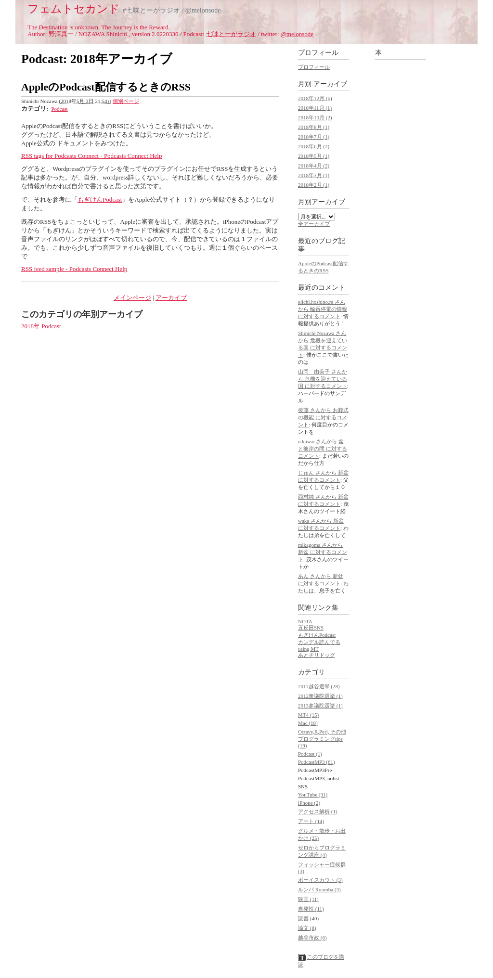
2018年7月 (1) (313, 137)
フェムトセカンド (73, 8)
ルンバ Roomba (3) (319, 889)
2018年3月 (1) (313, 175)
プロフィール (314, 67)
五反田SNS (311, 628)
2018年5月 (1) (313, 156)
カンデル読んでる (319, 642)
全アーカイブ (314, 224)
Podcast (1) (310, 754)
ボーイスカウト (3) (320, 880)
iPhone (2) (309, 803)
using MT (308, 649)
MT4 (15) (308, 715)
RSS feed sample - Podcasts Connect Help (74, 268)
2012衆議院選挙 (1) (320, 696)
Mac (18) (308, 723)
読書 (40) (308, 918)
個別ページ (126, 101)
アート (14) (311, 821)
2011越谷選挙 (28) (319, 686)
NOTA (305, 621)
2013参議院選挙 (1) (320, 705)
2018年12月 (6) (315, 98)
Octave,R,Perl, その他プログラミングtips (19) (322, 738)
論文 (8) (307, 928)
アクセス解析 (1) (317, 811)
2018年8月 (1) (313, 127)
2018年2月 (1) (313, 185)
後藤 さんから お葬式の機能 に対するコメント (323, 417)
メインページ (132, 297)
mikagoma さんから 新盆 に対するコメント (322, 552)
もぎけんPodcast (100, 199)
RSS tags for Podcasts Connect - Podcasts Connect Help (91, 155)
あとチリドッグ (316, 655)
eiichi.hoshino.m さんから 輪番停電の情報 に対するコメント (322, 309)
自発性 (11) (311, 909)
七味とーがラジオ (231, 34)
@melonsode (297, 34)
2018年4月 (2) (313, 165)
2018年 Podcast (41, 326)
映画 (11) (308, 899)
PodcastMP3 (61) (316, 762)
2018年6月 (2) (313, 146)
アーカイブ (171, 297)
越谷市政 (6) (312, 937)
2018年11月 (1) (315, 108)
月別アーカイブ (321, 202)
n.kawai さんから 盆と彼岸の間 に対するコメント (322, 448)
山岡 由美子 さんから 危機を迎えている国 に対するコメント (322, 379)
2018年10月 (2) (315, 117)
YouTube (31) (312, 795)
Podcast (59, 109)
